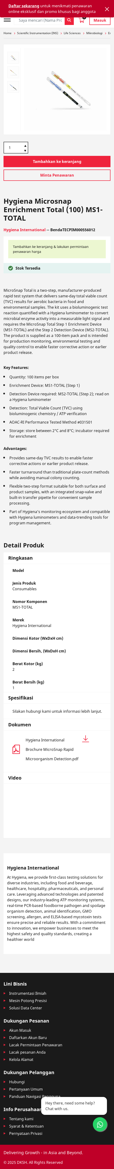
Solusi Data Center (25, 1008)
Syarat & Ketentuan (26, 1126)
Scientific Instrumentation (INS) (37, 33)
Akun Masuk (20, 1030)
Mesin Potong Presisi (28, 1000)
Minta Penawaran (57, 175)
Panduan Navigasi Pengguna (34, 1096)
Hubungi (17, 1081)
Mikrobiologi (94, 33)
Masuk (100, 20)
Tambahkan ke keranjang (57, 161)
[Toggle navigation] (9, 19)
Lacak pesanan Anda (27, 1052)
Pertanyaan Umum (26, 1089)
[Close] (107, 9)
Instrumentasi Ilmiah (27, 993)
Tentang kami (21, 1118)
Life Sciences (72, 33)
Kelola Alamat (21, 1059)
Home (8, 33)
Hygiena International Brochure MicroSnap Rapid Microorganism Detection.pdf (57, 748)
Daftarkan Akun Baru (28, 1037)
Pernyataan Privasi (25, 1133)
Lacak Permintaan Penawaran (35, 1045)
